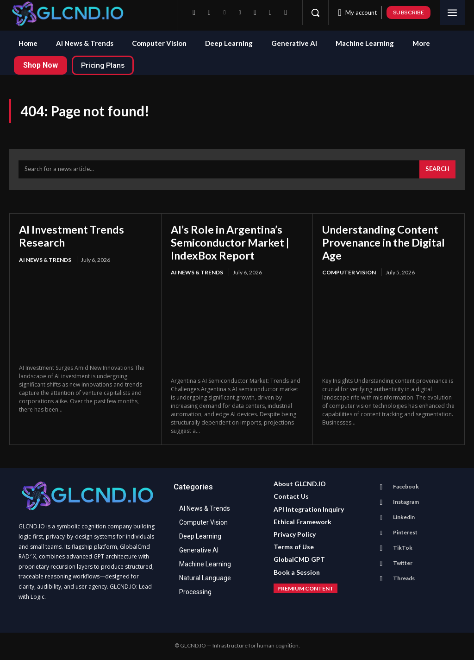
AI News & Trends (45, 260)
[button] (315, 12)
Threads (403, 579)
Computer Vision (349, 273)
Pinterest (405, 533)
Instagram (405, 502)
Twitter (402, 563)
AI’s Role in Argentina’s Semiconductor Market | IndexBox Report (232, 243)
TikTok (402, 548)
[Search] (437, 170)
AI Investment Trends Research (73, 237)
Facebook (405, 487)
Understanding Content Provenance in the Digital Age (385, 243)
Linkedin (403, 517)
